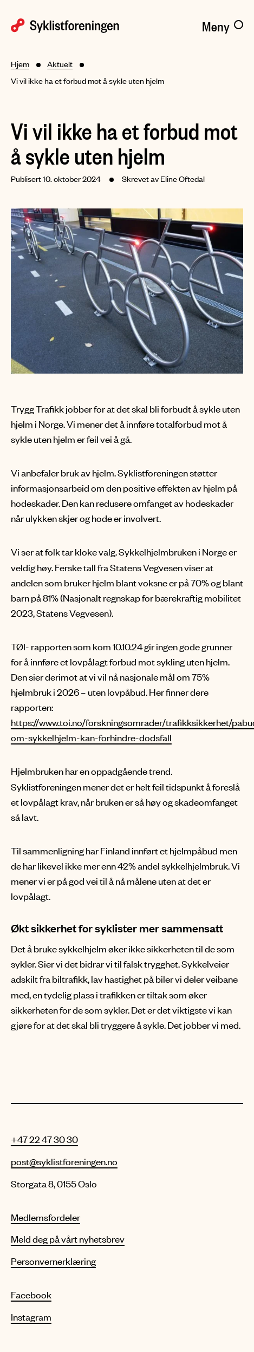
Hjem (20, 63)
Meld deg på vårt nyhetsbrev (68, 1238)
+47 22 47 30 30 (44, 1139)
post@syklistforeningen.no (64, 1161)
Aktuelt (60, 63)
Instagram (31, 1316)
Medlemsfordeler (45, 1217)
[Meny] (222, 24)
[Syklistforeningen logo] (66, 24)
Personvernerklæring (53, 1261)
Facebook (31, 1294)
